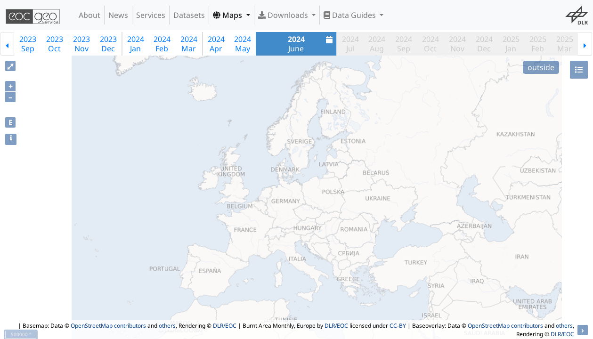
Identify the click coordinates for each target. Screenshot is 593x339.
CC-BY (398, 326)
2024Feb (162, 44)
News (118, 15)
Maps (228, 15)
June (311, 44)
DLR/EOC (224, 326)
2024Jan (135, 44)
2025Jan (511, 44)
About (89, 15)
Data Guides (351, 15)
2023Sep (27, 44)
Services (150, 15)
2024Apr (216, 44)
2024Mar (188, 44)
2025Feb (537, 44)
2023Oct (54, 44)
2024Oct (430, 44)
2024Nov (457, 44)
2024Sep (403, 44)
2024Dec (484, 44)
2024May (242, 44)
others (167, 326)
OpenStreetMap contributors (108, 326)
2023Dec (108, 44)
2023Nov (81, 44)
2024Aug (376, 44)
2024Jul (350, 44)
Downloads (284, 15)
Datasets (189, 15)
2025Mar (564, 44)
